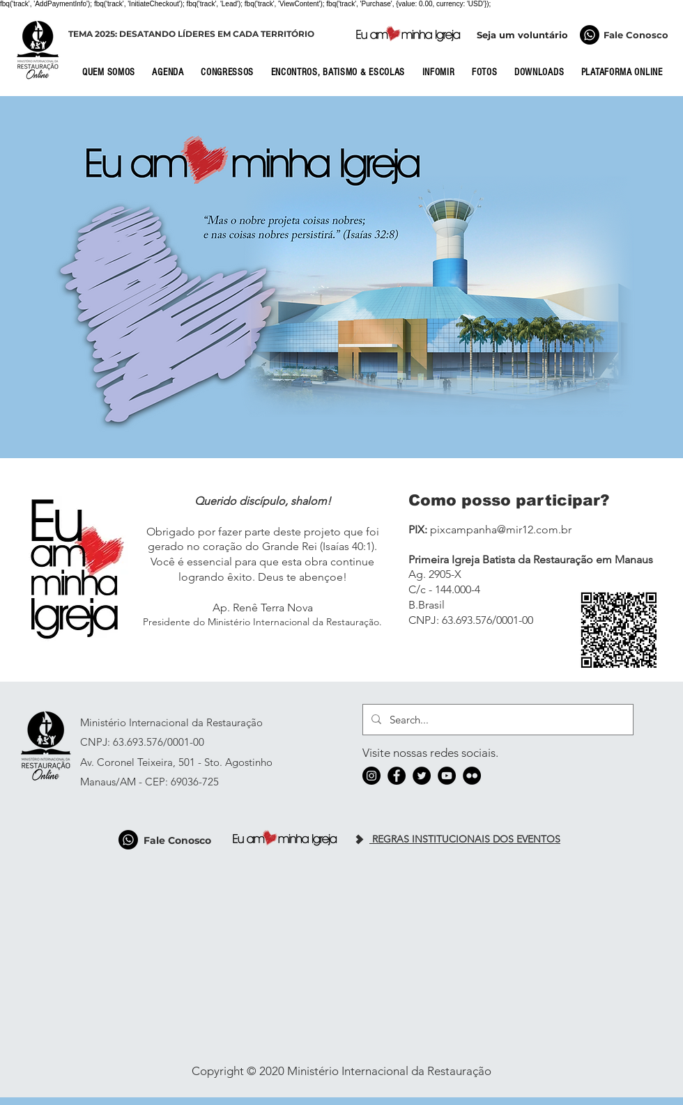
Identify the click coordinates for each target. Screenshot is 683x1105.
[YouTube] (447, 776)
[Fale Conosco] (589, 35)
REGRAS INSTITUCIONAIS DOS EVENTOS (464, 839)
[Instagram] (371, 776)
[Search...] (497, 720)
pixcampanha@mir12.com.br (500, 529)
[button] (113, 72)
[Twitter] (422, 776)
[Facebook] (396, 776)
